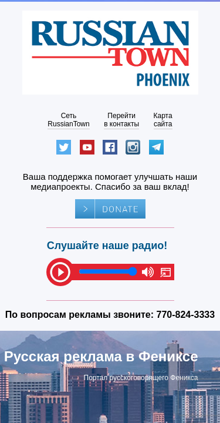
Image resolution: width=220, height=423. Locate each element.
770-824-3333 (186, 315)
